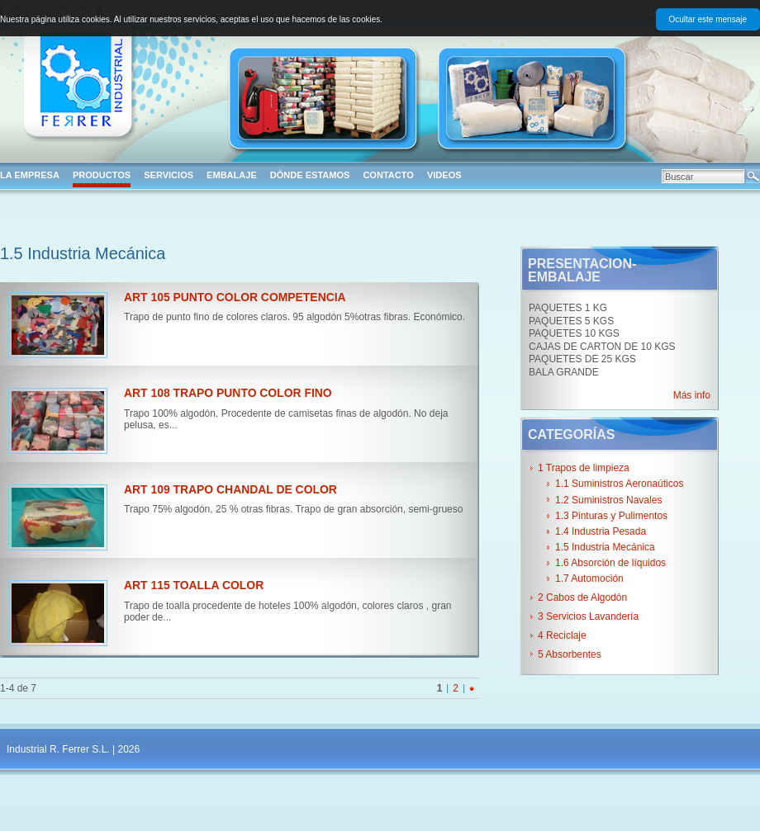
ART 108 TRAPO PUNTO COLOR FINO (228, 392)
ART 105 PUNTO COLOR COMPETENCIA (235, 297)
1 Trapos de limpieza (583, 468)
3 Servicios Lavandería (588, 616)
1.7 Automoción (589, 578)
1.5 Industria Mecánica (605, 547)
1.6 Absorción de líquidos (610, 563)
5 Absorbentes (569, 654)
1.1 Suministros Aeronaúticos (619, 483)
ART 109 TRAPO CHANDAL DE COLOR (230, 489)
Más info (691, 395)
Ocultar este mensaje (708, 19)
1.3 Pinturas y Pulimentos (611, 516)
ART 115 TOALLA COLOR (194, 585)
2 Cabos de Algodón (582, 597)
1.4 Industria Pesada (600, 531)
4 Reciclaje (562, 635)
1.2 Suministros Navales (608, 500)
